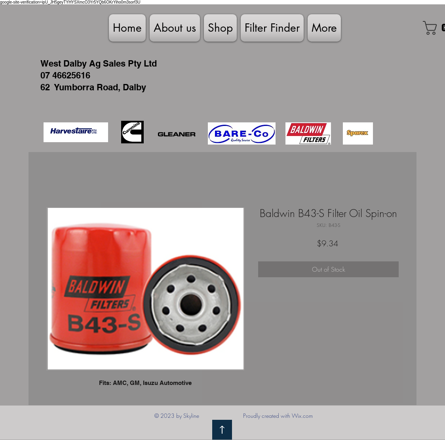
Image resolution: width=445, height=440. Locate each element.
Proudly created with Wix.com (278, 415)
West (50, 63)
